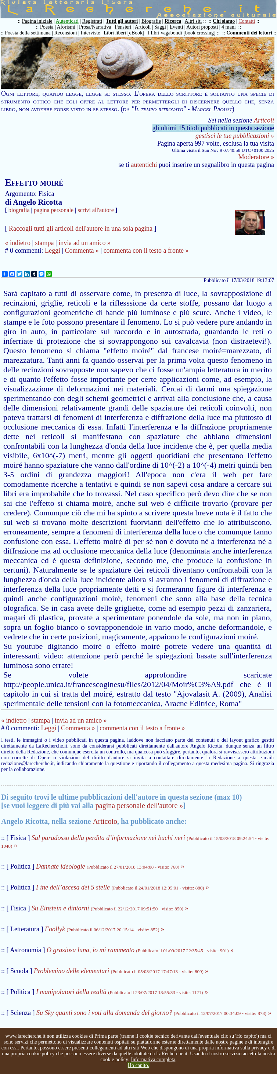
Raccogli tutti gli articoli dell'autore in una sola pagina (80, 228)
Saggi (160, 27)
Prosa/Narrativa (95, 27)
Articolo (105, 821)
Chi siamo (224, 21)
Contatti (246, 21)
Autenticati (67, 21)
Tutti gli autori (122, 21)
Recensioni (65, 33)
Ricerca (173, 21)
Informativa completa (153, 1059)
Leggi (52, 250)
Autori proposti (202, 27)
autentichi (144, 164)
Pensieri (123, 27)
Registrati (92, 21)
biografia (19, 210)
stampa (44, 242)
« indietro (17, 242)
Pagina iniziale (37, 21)
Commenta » (82, 250)
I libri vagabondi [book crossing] (181, 33)
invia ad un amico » (84, 242)
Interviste (90, 33)
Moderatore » (256, 157)
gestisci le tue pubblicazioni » (234, 135)
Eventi (176, 27)
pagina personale (53, 210)
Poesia (47, 27)
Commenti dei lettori (249, 33)
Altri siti (193, 21)
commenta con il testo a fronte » (146, 250)
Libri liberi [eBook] (124, 33)
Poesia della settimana (27, 33)
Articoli (143, 27)
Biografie (151, 21)
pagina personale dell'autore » (139, 805)
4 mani (229, 27)
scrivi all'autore (96, 210)
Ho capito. (138, 1065)
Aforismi (66, 27)
